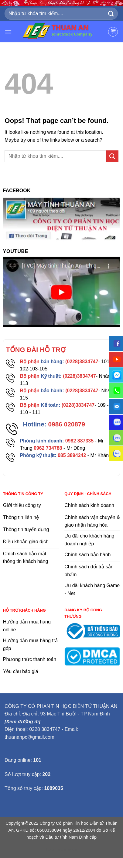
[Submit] (111, 14)
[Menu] (8, 32)
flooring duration (61, 849)
